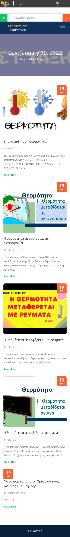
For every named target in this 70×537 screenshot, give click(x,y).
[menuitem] (5, 3)
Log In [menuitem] (20, 3)
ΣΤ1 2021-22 (17, 26)
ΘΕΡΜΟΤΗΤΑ (14, 148)
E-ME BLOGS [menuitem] (14, 3)
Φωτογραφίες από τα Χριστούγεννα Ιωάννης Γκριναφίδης (31, 483)
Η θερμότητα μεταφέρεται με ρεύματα (33, 339)
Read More (9, 174)
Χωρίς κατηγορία (16, 492)
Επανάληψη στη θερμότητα (25, 141)
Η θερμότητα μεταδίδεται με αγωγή (31, 432)
